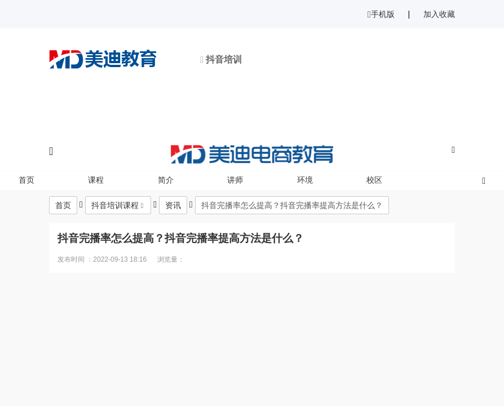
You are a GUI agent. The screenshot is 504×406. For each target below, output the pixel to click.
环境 (305, 179)
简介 (166, 179)
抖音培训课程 (115, 205)
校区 (374, 179)
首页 (26, 179)
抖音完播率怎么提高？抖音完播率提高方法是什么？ (292, 205)
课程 (96, 179)
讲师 (235, 179)
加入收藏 (439, 14)
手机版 (381, 14)
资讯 (173, 205)
